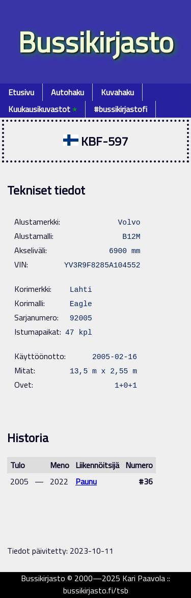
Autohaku (67, 92)
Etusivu (21, 92)
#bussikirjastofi (120, 109)
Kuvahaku (117, 92)
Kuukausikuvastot (42, 109)
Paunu (86, 481)
